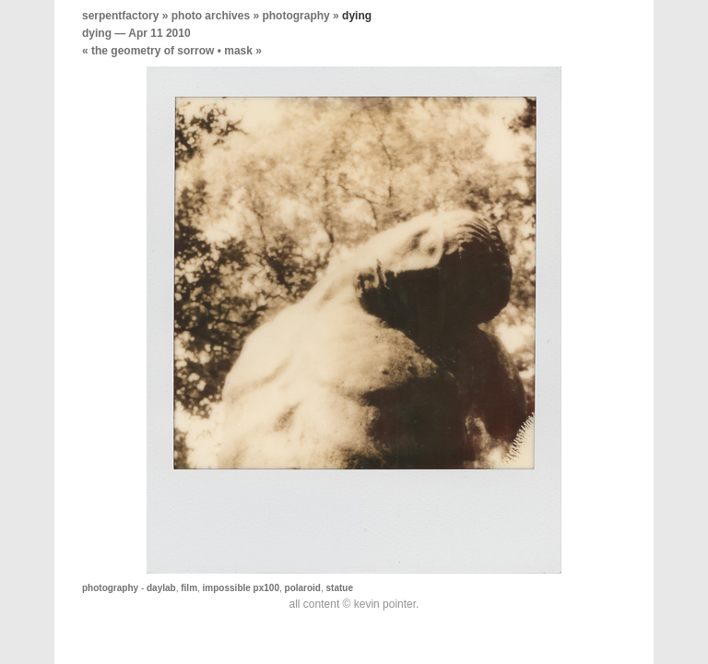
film (189, 588)
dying (97, 33)
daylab (161, 588)
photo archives (210, 15)
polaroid (303, 588)
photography (295, 15)
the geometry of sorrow (152, 50)
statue (339, 588)
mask (238, 50)
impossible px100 (241, 588)
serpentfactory (120, 15)
